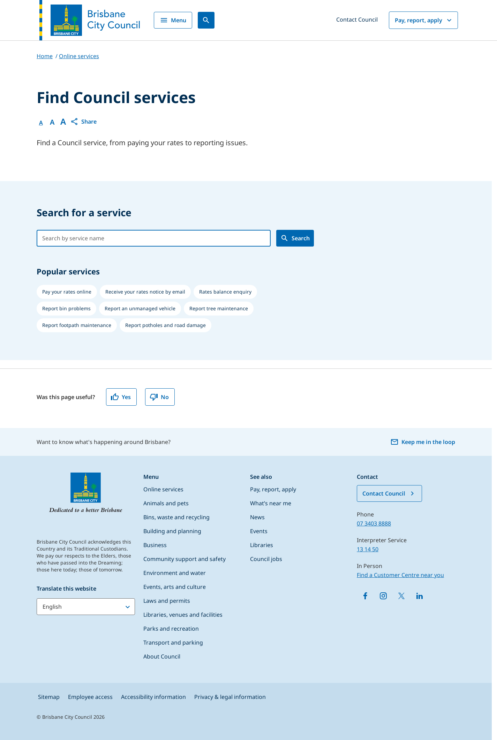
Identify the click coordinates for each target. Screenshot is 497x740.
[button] (83, 121)
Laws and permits (166, 601)
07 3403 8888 (374, 523)
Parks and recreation (171, 628)
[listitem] (67, 292)
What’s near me (270, 503)
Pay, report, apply (424, 20)
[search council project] (295, 238)
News (257, 517)
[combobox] (147, 238)
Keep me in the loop (422, 442)
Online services (163, 489)
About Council (161, 656)
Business (155, 545)
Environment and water (174, 573)
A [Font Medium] (52, 122)
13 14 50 (367, 549)
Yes (121, 397)
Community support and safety (184, 559)
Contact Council (357, 19)
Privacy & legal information (230, 697)
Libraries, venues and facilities (183, 614)
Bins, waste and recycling (176, 517)
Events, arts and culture (174, 587)
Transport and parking (173, 642)
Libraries (261, 545)
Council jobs (266, 559)
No (159, 397)
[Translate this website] (86, 606)
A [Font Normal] (41, 122)
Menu (173, 20)
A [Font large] (63, 121)
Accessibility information (153, 697)
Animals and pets (166, 503)
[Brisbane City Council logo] (89, 20)
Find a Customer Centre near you (400, 575)
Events (259, 531)
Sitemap (49, 697)
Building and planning (172, 531)
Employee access (90, 697)
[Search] (206, 20)
